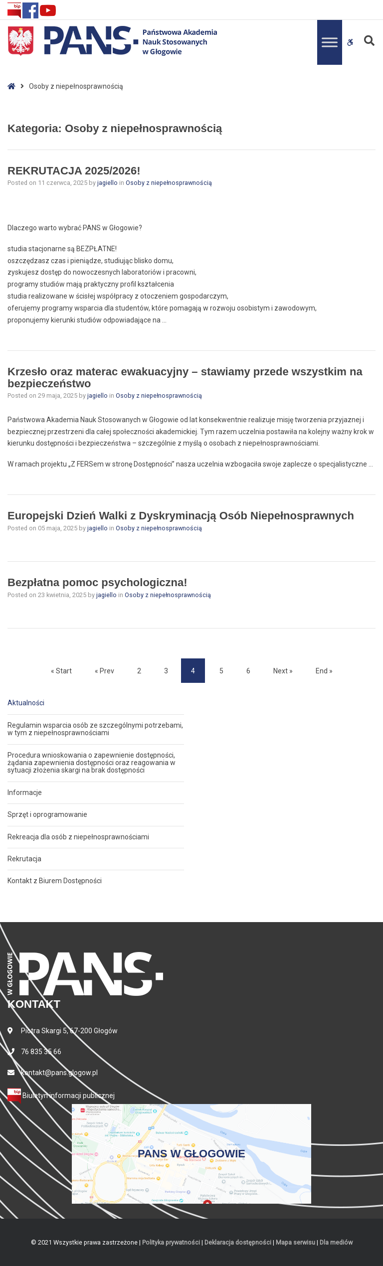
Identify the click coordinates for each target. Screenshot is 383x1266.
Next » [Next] (283, 671)
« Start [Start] (61, 671)
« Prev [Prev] (104, 671)
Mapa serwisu (295, 1242)
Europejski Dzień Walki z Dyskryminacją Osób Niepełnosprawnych (180, 515)
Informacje (24, 792)
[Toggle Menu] (330, 42)
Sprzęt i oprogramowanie (47, 814)
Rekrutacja (24, 859)
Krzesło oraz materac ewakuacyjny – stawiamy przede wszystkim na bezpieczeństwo (185, 377)
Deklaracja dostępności (237, 1242)
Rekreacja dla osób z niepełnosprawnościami (78, 837)
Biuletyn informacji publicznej (61, 1096)
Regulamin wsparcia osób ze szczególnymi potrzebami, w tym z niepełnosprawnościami (95, 729)
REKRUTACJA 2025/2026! (74, 170)
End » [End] (324, 671)
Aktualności (25, 703)
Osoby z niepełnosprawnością (169, 182)
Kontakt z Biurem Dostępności (54, 881)
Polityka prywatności (171, 1242)
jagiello (108, 182)
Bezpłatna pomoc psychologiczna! (97, 582)
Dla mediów (336, 1242)
